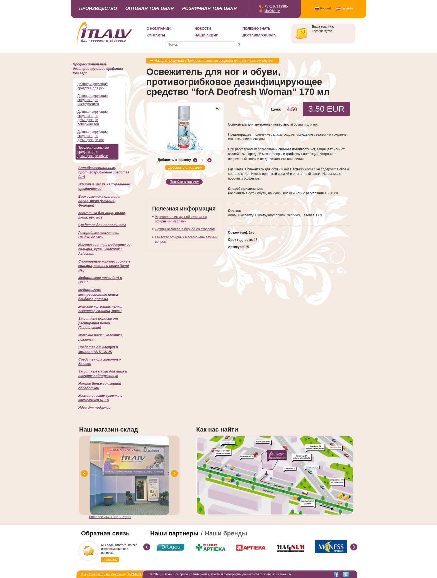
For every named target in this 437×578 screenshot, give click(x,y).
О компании (159, 28)
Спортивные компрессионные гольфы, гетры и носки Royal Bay (104, 265)
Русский (326, 8)
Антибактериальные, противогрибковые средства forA (103, 172)
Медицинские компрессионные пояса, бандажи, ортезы (98, 294)
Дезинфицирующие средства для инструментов (92, 100)
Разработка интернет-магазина (103, 574)
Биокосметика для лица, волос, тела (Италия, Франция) (99, 201)
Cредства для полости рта (102, 225)
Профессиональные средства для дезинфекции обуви (93, 152)
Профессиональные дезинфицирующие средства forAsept (98, 68)
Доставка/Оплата (259, 35)
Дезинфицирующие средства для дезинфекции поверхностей (92, 118)
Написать (110, 559)
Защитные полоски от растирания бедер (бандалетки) (98, 323)
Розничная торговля (209, 8)
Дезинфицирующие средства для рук (92, 86)
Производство (98, 8)
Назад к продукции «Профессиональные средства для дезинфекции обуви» (214, 61)
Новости (203, 28)
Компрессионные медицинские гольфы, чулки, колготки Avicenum (104, 249)
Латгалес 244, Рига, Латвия (110, 517)
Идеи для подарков (94, 408)
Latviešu (347, 8)
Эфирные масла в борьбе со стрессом (185, 229)
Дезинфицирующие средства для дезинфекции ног (92, 136)
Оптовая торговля (149, 8)
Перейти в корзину (184, 182)
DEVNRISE (134, 574)
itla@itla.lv (272, 11)
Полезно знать (256, 28)
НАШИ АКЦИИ (207, 35)
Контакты (156, 35)
